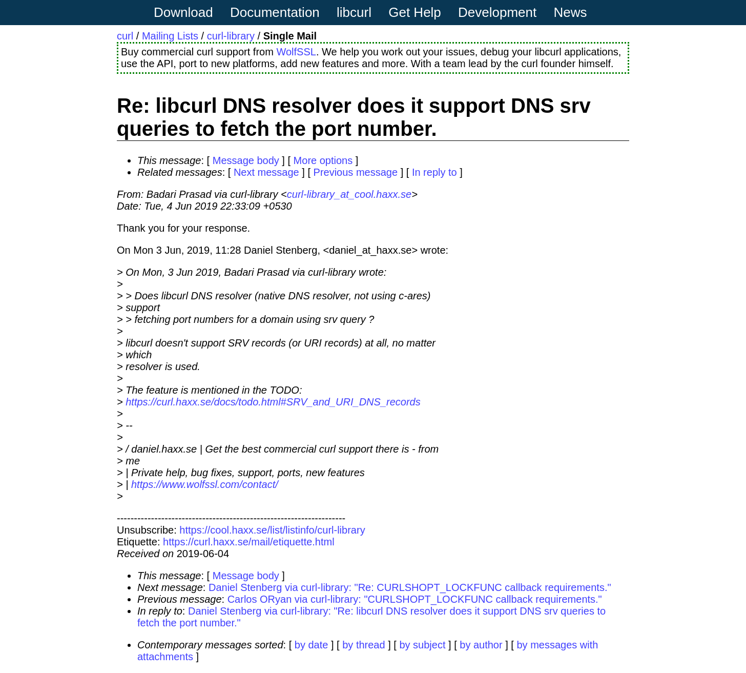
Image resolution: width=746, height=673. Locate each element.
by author (481, 644)
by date (311, 644)
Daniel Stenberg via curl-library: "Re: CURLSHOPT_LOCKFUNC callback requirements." (410, 587)
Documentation (275, 12)
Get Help (414, 12)
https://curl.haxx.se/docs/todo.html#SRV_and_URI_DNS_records (273, 401)
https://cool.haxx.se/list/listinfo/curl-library (272, 530)
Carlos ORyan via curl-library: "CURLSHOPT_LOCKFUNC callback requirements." (414, 599)
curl (125, 36)
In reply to (434, 172)
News (570, 12)
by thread (363, 644)
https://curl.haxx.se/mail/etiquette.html (249, 541)
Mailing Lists (170, 36)
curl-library (231, 36)
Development (497, 12)
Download (183, 12)
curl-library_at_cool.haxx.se (349, 194)
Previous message (356, 172)
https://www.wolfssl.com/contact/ (204, 484)
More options (323, 160)
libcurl (354, 12)
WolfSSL (296, 51)
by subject (422, 644)
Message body (246, 160)
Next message (266, 172)
